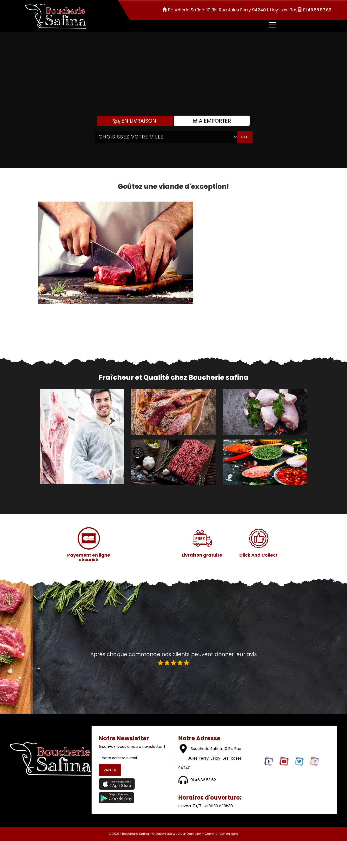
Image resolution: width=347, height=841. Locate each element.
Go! (245, 137)
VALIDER (110, 770)
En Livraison (134, 121)
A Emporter (212, 121)
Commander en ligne (221, 833)
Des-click (194, 833)
